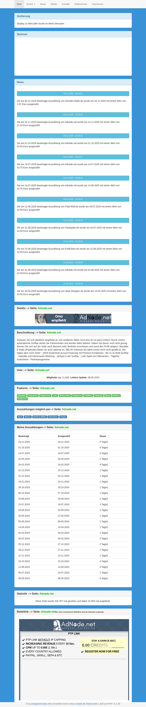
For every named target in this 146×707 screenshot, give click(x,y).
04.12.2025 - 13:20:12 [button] (73, 178)
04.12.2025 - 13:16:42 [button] (73, 199)
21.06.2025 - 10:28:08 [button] (73, 262)
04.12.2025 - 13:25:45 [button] (73, 115)
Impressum (97, 4)
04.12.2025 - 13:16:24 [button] (73, 220)
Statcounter (92, 703)
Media (54, 4)
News (43, 4)
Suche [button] (30, 4)
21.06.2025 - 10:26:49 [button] (73, 284)
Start (19, 4)
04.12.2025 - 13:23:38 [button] (73, 136)
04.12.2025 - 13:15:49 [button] (73, 241)
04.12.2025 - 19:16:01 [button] (73, 93)
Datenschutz (80, 4)
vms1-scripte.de (77, 703)
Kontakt (65, 4)
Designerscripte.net (41, 703)
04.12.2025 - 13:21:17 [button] (73, 157)
